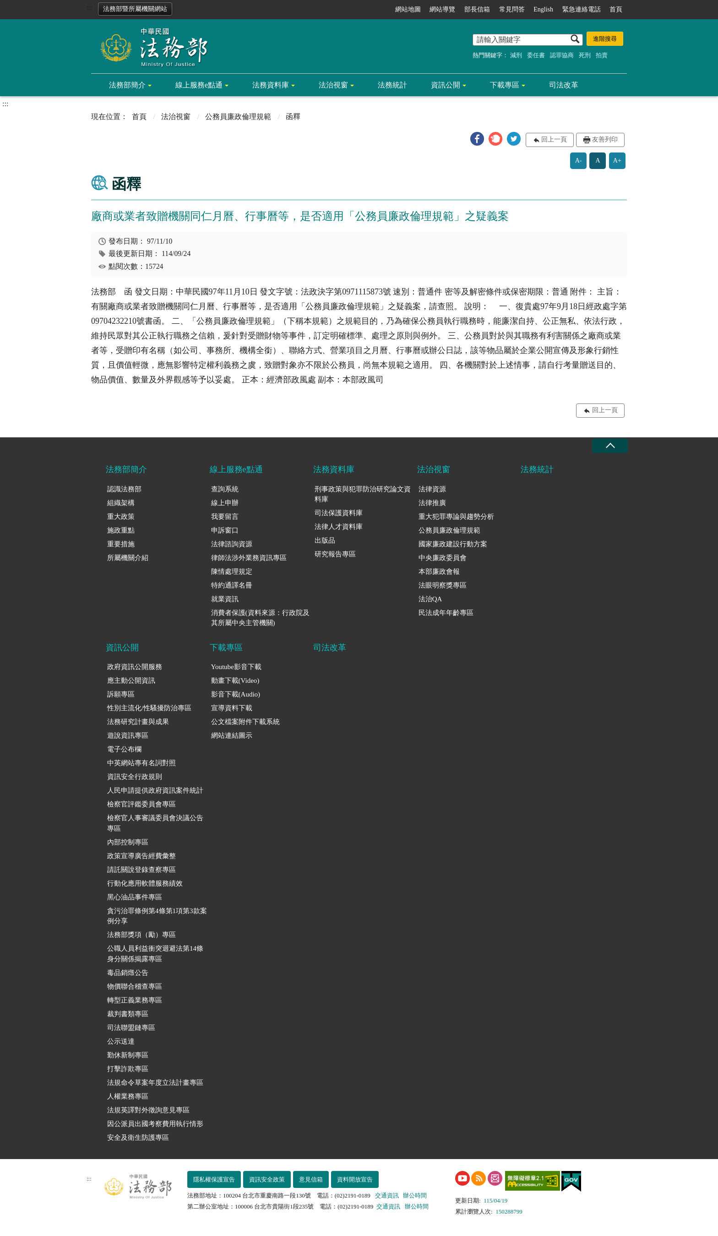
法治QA (430, 599)
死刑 (585, 55)
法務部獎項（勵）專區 (141, 934)
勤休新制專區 (127, 1055)
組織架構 (121, 502)
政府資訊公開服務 (134, 666)
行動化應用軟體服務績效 (145, 883)
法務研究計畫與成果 (138, 721)
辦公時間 (415, 1195)
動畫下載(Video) (235, 680)
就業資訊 (225, 599)
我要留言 (225, 516)
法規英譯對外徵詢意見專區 (148, 1110)
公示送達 (121, 1041)
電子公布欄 (124, 749)
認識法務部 (124, 489)
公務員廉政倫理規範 (238, 116)
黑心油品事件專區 (134, 897)
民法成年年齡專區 (446, 612)
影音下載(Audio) (236, 694)
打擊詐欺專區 (127, 1069)
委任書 (536, 55)
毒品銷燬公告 (127, 972)
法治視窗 (333, 85)
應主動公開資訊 (131, 680)
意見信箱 (311, 1179)
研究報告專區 (335, 554)
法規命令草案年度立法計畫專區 (155, 1082)
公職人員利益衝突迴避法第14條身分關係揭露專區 (155, 954)
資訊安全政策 (267, 1179)
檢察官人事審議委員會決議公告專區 (155, 823)
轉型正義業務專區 (134, 1000)
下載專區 (504, 85)
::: (89, 7)
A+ (617, 160)
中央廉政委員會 (443, 557)
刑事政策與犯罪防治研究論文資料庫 (363, 494)
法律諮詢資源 (231, 544)
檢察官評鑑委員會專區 (141, 804)
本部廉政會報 (439, 571)
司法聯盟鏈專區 (131, 1027)
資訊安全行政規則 (134, 776)
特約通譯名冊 (231, 585)
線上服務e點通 (199, 85)
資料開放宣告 (355, 1179)
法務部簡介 (127, 85)
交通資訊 (387, 1195)
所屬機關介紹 (127, 557)
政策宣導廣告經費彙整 (141, 856)
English (543, 9)
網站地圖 (408, 9)
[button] (477, 139)
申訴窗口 (225, 530)
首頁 (615, 9)
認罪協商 (562, 55)
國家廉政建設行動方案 (453, 544)
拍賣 (602, 55)
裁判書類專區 (127, 1014)
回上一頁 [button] (554, 139)
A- (578, 160)
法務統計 (392, 85)
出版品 (325, 540)
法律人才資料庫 (339, 526)
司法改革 (563, 85)
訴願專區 (121, 694)
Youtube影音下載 (236, 666)
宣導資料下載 (231, 708)
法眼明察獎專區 (443, 585)
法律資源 (432, 489)
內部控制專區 (127, 842)
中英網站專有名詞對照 (141, 763)
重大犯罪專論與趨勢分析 (456, 516)
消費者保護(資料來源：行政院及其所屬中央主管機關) (260, 618)
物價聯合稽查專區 (134, 986)
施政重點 (121, 530)
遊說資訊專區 (127, 735)
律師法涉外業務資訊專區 (249, 557)
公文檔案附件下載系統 (245, 721)
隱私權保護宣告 (214, 1179)
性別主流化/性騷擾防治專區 (149, 708)
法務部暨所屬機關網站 (135, 8)
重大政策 (121, 516)
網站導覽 (442, 9)
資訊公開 (445, 85)
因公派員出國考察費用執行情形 (155, 1123)
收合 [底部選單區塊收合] (610, 446)
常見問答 (512, 9)
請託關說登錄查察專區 (141, 869)
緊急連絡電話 (581, 9)
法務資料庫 (270, 85)
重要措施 (121, 544)
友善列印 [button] (605, 139)
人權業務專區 (127, 1096)
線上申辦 (225, 502)
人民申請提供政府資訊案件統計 (155, 790)
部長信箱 (477, 9)
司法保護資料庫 (339, 513)
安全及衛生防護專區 (138, 1137)
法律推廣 (432, 502)
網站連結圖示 (231, 735)
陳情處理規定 (231, 571)
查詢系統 (225, 489)
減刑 (516, 55)
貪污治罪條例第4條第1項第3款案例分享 (157, 916)
